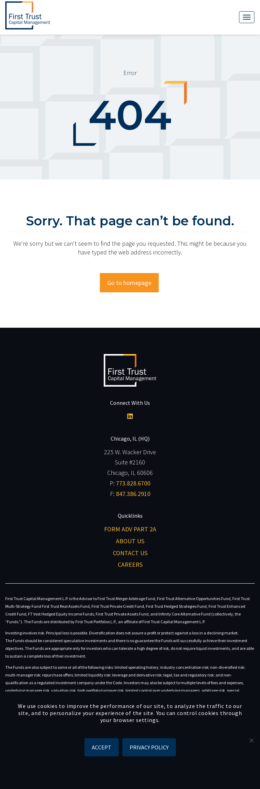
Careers (130, 564)
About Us (130, 541)
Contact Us (130, 553)
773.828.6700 (133, 483)
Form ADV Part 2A (130, 529)
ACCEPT (101, 747)
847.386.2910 (133, 494)
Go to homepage (129, 283)
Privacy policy (149, 747)
